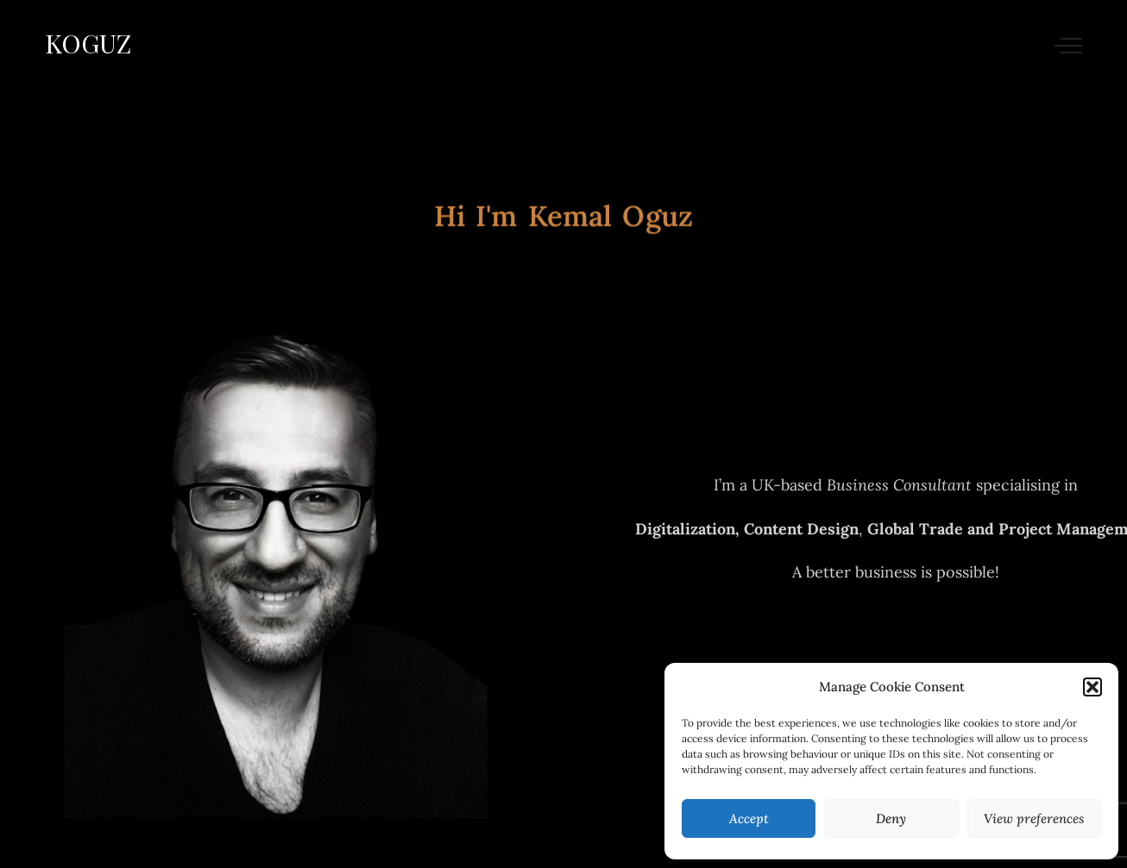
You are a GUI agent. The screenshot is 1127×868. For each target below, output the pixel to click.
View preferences (1034, 818)
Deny (891, 818)
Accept (749, 818)
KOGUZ (88, 43)
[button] (1092, 687)
